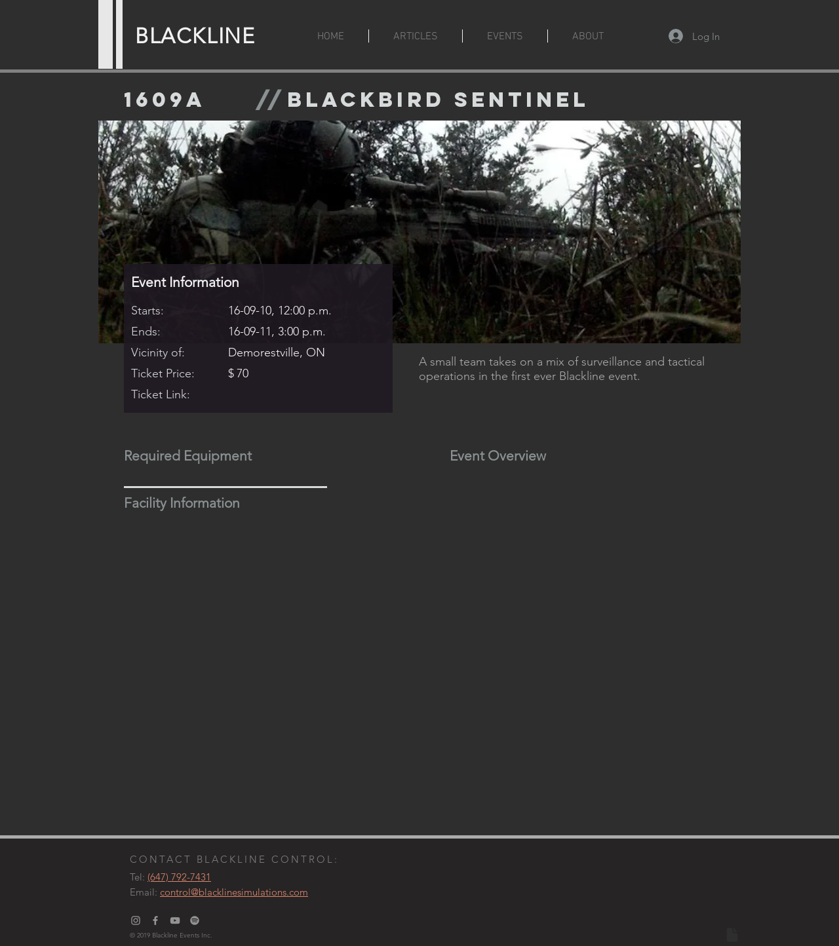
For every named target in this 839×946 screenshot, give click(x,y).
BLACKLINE (195, 36)
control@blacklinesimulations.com (234, 892)
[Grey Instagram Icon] (136, 920)
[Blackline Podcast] (195, 920)
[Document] (732, 934)
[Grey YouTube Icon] (175, 920)
